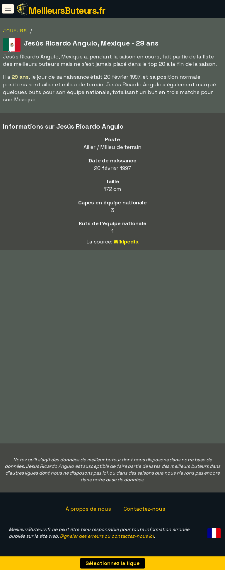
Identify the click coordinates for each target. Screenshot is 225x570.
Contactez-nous (144, 508)
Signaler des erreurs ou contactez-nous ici (107, 536)
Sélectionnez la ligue (113, 563)
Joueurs (15, 31)
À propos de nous (88, 508)
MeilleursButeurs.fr (66, 10)
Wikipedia (126, 241)
